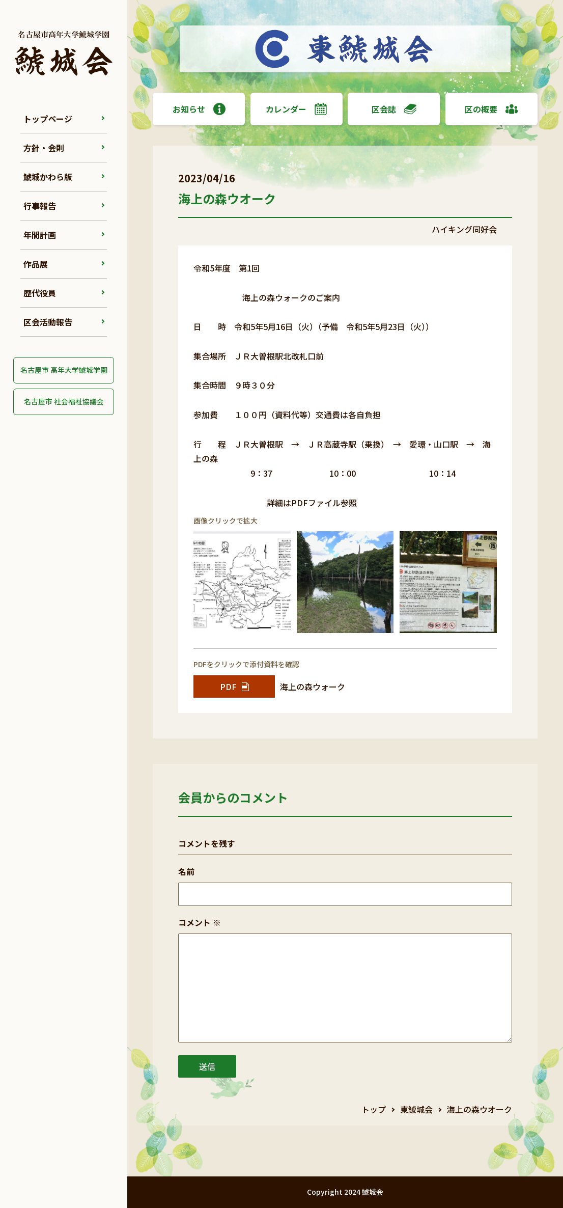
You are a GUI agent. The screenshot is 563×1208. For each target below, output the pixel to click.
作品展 (35, 264)
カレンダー (296, 109)
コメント (199, 922)
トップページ (47, 119)
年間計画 (39, 235)
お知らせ (199, 109)
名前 (186, 871)
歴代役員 (39, 293)
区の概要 (491, 109)
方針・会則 (43, 148)
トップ (373, 1109)
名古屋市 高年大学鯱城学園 (63, 370)
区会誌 (394, 109)
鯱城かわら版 (47, 177)
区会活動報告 (47, 322)
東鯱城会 (416, 1109)
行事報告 (39, 206)
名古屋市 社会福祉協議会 (64, 401)
